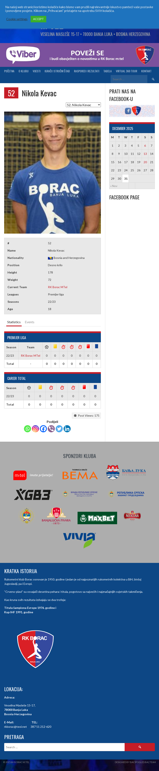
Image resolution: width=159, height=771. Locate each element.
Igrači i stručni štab (57, 71)
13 (145, 153)
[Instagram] (35, 428)
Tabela (107, 71)
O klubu (24, 71)
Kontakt (146, 71)
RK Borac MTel (57, 287)
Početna (9, 71)
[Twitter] (59, 428)
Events (29, 322)
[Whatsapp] (27, 428)
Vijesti (36, 71)
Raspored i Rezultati (86, 71)
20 (145, 162)
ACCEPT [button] (38, 19)
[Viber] (51, 428)
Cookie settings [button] (17, 19)
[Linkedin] (67, 428)
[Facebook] (43, 428)
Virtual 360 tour (126, 71)
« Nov (113, 186)
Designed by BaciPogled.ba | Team (135, 762)
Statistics (14, 322)
